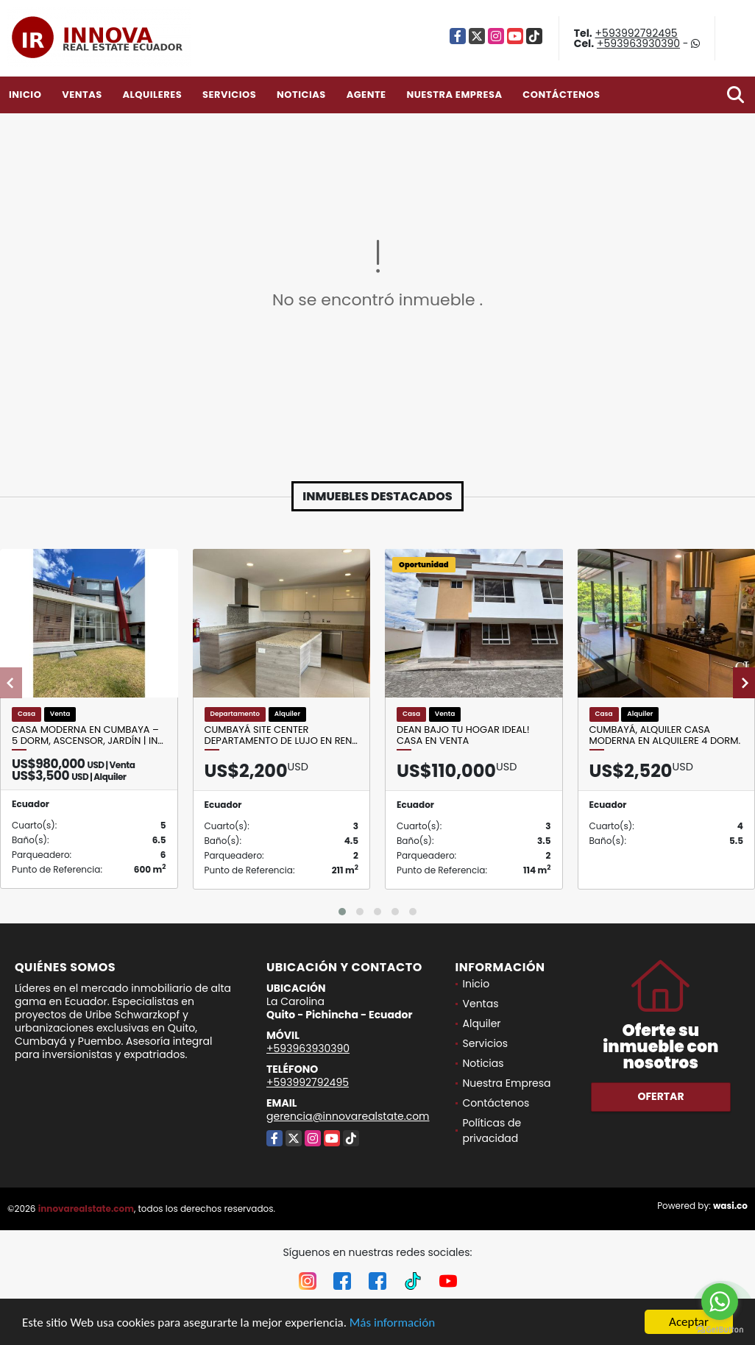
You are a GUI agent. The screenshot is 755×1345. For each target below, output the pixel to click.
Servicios (229, 95)
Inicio (25, 95)
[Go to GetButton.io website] (719, 1330)
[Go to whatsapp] (719, 1301)
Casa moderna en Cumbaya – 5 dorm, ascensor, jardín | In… (87, 735)
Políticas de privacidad (492, 1130)
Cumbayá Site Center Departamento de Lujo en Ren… (281, 735)
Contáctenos (561, 95)
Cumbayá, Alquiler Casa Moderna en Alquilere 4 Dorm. (665, 735)
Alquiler (482, 1023)
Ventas (82, 95)
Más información (392, 1322)
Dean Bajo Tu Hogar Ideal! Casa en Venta (463, 735)
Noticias (301, 95)
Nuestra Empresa (454, 95)
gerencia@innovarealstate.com (348, 1116)
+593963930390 (638, 43)
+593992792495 (636, 33)
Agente (366, 95)
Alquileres (152, 95)
